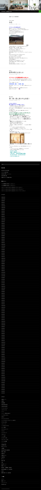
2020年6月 (3, 237)
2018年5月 (3, 267)
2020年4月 (3, 239)
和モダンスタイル (4, 446)
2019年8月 (3, 249)
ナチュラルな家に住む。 (5, 172)
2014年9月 (3, 326)
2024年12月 (3, 197)
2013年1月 (3, 356)
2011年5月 (3, 389)
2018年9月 (3, 261)
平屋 (2, 462)
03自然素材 (3, 402)
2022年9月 (3, 221)
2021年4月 (3, 230)
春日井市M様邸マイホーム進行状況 (6, 469)
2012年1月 (3, 375)
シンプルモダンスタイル (5, 425)
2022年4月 (3, 225)
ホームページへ (36, 11)
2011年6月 (3, 387)
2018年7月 (3, 265)
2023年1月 (3, 216)
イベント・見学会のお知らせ (5, 413)
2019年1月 (3, 256)
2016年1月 (3, 303)
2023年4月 (3, 211)
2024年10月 (3, 198)
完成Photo (3, 453)
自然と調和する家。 (4, 175)
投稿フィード (3, 480)
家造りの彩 (3, 460)
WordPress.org (3, 484)
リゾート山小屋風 (4, 441)
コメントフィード (4, 482)
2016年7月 (3, 293)
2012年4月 (3, 370)
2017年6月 (3, 279)
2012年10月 (3, 361)
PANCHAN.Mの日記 (4, 404)
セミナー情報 (3, 427)
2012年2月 (3, 373)
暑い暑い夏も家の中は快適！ (19, 99)
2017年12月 (3, 272)
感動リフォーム (3, 465)
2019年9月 (3, 247)
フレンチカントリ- (4, 432)
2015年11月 (3, 307)
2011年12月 (3, 377)
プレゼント (3, 430)
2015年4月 (3, 314)
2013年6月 (3, 347)
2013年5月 (3, 349)
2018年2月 (3, 268)
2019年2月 (3, 254)
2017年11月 (3, 274)
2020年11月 (3, 233)
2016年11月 (3, 286)
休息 (10, 22)
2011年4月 (3, 391)
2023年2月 (3, 214)
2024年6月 (3, 200)
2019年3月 (3, 253)
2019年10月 (3, 246)
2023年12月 (3, 205)
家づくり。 (3, 458)
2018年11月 (3, 260)
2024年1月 (3, 204)
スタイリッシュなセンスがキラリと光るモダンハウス (9, 187)
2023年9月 (3, 209)
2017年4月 (3, 282)
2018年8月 (3, 263)
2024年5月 (3, 202)
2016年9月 (3, 289)
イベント (2, 411)
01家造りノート (3, 399)
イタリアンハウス (4, 409)
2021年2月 (3, 232)
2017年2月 (3, 284)
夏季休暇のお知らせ (16, 72)
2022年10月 (3, 219)
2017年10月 (3, 275)
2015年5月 (3, 312)
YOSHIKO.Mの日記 (4, 406)
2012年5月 (3, 368)
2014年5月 (3, 333)
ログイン (2, 479)
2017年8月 (3, 277)
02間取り (2, 401)
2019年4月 (3, 251)
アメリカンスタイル (4, 408)
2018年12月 (3, 258)
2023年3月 (3, 212)
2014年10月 (3, 324)
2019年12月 (3, 244)
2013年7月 (3, 345)
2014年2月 (3, 338)
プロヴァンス (3, 434)
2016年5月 (3, 296)
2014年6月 (3, 331)
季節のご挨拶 (3, 451)
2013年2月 (3, 354)
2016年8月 (3, 291)
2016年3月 (3, 300)
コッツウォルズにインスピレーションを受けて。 (8, 420)
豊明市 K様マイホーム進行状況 (6, 472)
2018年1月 (3, 270)
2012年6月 (3, 366)
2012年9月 (3, 363)
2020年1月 (3, 242)
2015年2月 (3, 317)
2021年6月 (3, 228)
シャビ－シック (3, 423)
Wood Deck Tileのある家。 (5, 170)
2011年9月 (3, 382)
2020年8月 (3, 235)
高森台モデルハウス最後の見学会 (6, 177)
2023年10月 (3, 207)
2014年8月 (3, 328)
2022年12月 (3, 218)
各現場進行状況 (3, 444)
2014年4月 (3, 335)
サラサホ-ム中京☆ (11, 20)
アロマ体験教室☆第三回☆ (5, 183)
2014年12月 (3, 321)
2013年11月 (3, 342)
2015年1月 (3, 319)
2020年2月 (3, 240)
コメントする (18, 74)
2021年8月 (3, 226)
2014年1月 (3, 340)
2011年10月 (3, 380)
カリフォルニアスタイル (5, 418)
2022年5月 (3, 223)
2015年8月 (3, 310)
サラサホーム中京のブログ (6, 11)
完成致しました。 (4, 455)
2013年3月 (3, 352)
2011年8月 (3, 384)
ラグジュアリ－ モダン (4, 439)
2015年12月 (3, 305)
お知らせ (10, 70)
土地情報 (2, 448)
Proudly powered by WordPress (5, 488)
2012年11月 (3, 359)
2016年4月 (3, 298)
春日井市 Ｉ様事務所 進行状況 (6, 467)
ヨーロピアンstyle (4, 437)
